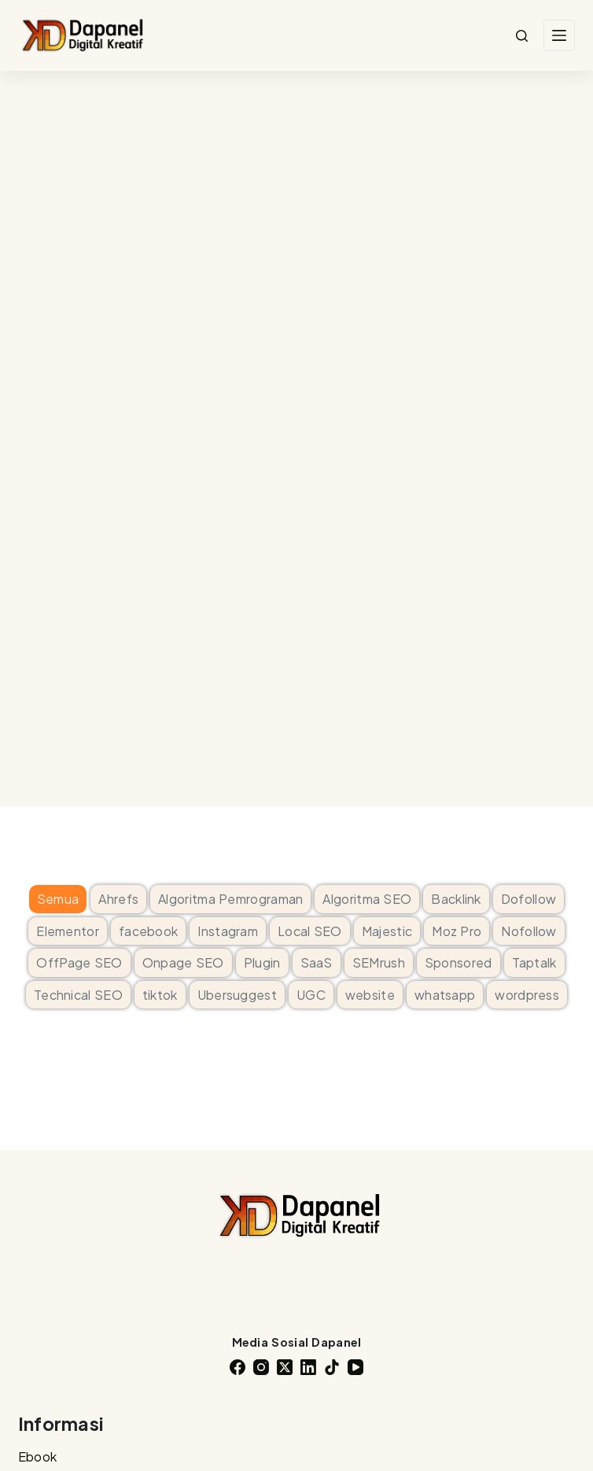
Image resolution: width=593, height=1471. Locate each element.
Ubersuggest (237, 994)
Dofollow (528, 898)
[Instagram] (261, 1367)
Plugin (262, 962)
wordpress (527, 994)
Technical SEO (78, 994)
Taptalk (534, 962)
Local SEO (310, 931)
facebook (148, 931)
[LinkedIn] (308, 1367)
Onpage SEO (183, 962)
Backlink (456, 898)
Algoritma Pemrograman (230, 898)
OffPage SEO (79, 962)
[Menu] (559, 35)
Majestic (387, 931)
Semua (58, 898)
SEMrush (378, 962)
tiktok (160, 994)
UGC (311, 994)
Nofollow (528, 931)
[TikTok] (332, 1367)
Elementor (67, 931)
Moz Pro (456, 931)
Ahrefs (118, 898)
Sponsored (458, 962)
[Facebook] (237, 1367)
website (370, 994)
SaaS (316, 962)
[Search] (522, 36)
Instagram (227, 931)
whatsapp (444, 994)
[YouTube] (355, 1367)
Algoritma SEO (366, 898)
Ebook (37, 1456)
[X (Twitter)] (285, 1367)
